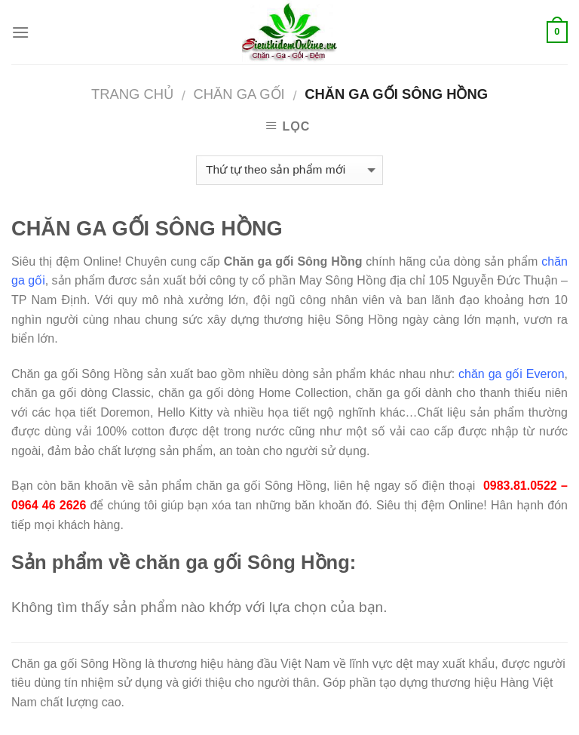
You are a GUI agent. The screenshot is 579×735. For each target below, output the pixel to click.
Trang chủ (132, 94)
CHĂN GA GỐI (238, 94)
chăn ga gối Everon (511, 374)
